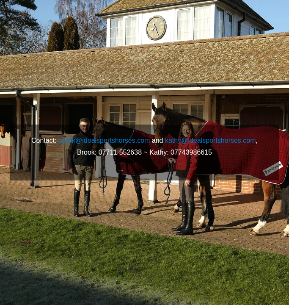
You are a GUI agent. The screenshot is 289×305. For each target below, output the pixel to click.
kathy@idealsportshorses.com (210, 140)
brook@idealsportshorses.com (104, 140)
